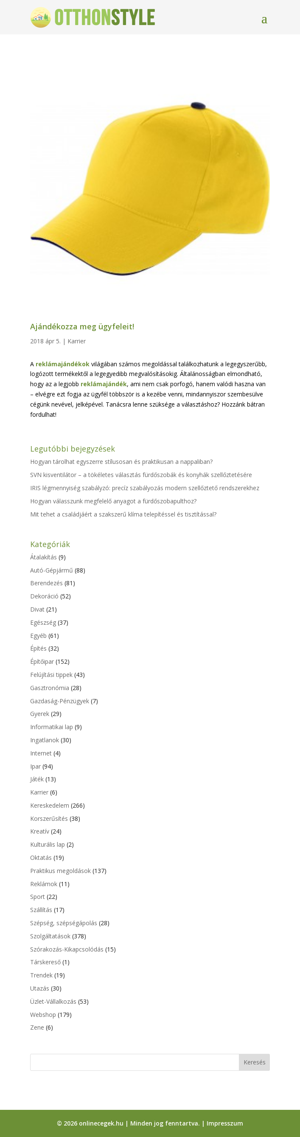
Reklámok (43, 884)
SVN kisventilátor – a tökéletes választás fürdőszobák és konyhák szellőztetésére (141, 475)
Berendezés (46, 583)
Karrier (76, 341)
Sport (37, 897)
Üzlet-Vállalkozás (53, 1001)
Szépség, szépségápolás (63, 923)
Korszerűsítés (49, 818)
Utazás (39, 988)
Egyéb (38, 636)
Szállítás (41, 910)
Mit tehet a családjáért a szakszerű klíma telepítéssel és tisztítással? (123, 514)
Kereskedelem (49, 805)
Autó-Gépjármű (51, 570)
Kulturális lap (47, 844)
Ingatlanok (44, 740)
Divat (37, 609)
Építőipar (42, 661)
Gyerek (39, 714)
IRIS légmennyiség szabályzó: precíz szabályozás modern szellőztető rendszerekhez (144, 488)
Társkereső (45, 962)
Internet (41, 753)
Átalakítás (43, 557)
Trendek (41, 975)
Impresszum (225, 1123)
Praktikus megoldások (60, 871)
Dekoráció (44, 596)
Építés (38, 648)
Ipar (35, 766)
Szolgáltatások (50, 936)
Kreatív (39, 831)
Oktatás (41, 857)
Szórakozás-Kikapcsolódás (67, 949)
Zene (37, 1027)
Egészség (43, 622)
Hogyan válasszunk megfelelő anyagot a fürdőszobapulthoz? (113, 501)
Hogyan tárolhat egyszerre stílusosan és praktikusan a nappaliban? (121, 462)
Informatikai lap (51, 727)
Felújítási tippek (51, 675)
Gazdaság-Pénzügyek (59, 701)
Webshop (43, 1015)
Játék (37, 779)
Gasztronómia (49, 688)
